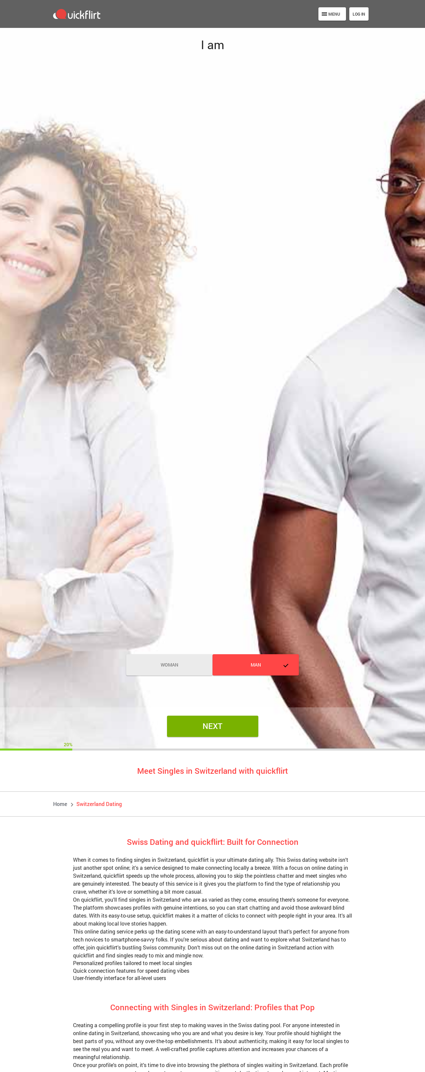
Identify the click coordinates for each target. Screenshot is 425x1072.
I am (212, 44)
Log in (359, 14)
